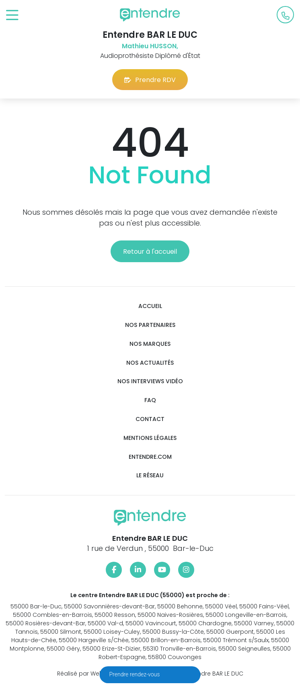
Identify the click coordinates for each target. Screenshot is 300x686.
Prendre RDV (150, 79)
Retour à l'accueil (150, 251)
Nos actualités (150, 362)
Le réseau (150, 475)
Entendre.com (150, 457)
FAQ (150, 400)
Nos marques (150, 344)
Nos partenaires (150, 325)
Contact (150, 419)
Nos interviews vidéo (150, 381)
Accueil (150, 306)
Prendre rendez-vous (135, 674)
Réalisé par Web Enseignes (95, 674)
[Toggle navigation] (12, 15)
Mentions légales (150, 438)
